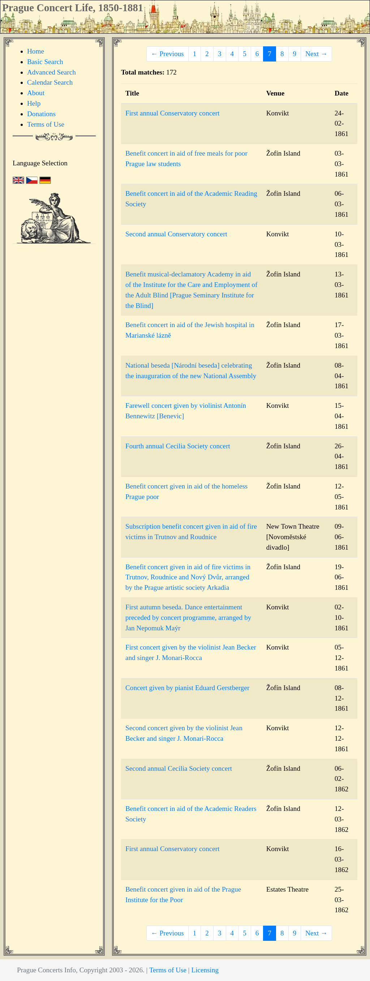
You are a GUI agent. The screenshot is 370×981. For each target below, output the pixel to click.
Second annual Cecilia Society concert (178, 768)
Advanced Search (51, 72)
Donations (41, 114)
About (35, 93)
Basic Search (45, 61)
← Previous (167, 54)
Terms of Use (45, 124)
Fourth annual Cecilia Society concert (177, 446)
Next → (316, 54)
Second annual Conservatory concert (176, 234)
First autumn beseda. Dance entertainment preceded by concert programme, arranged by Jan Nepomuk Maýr (188, 617)
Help (33, 103)
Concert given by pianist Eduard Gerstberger (187, 688)
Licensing (205, 970)
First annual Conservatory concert (172, 113)
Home (35, 51)
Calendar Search (50, 82)
